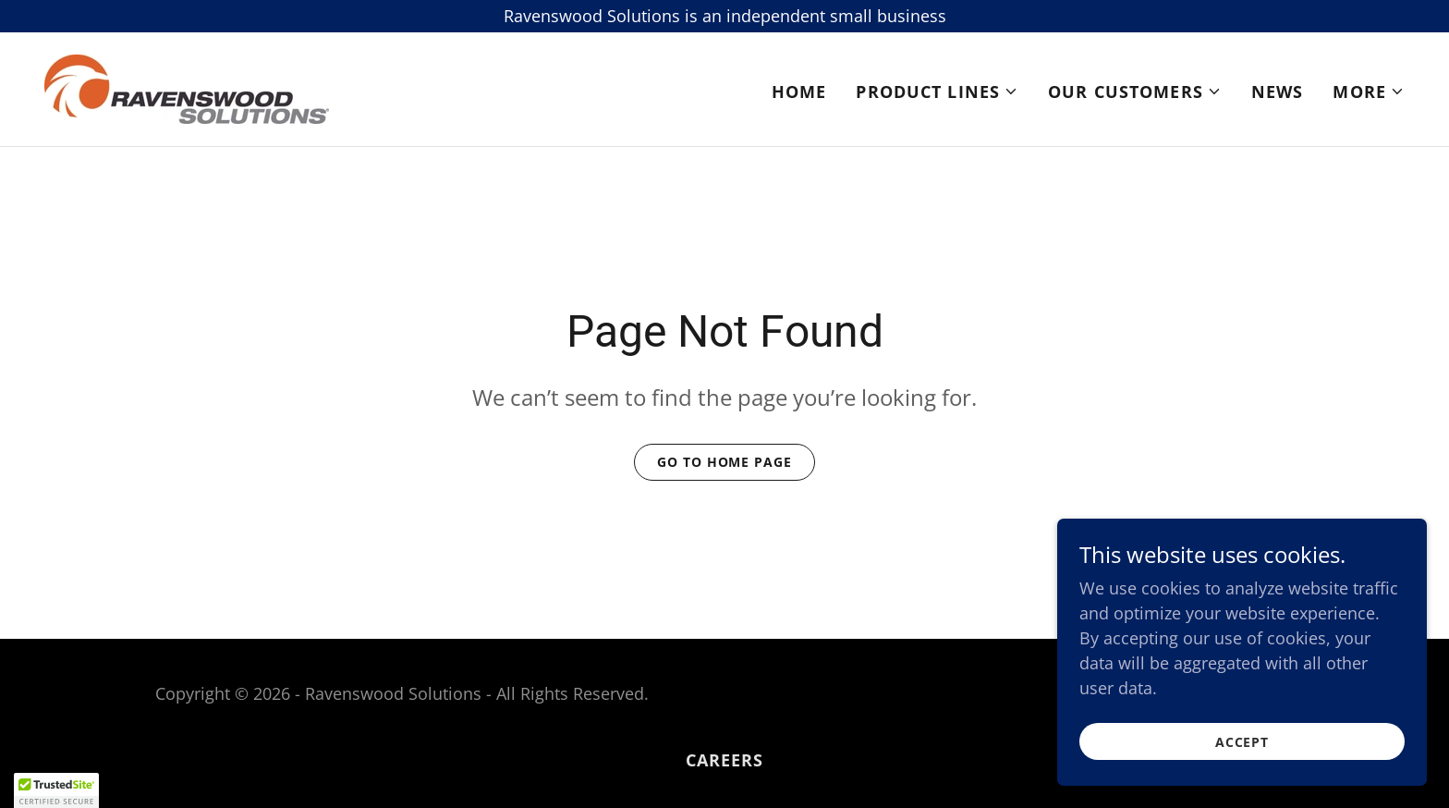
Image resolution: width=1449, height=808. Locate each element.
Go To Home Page (724, 462)
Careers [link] (725, 760)
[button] (937, 91)
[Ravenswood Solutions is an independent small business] (724, 16)
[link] (186, 87)
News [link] (1277, 91)
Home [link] (799, 91)
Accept (1242, 742)
